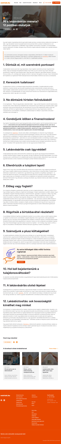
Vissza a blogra (53, 348)
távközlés (21, 293)
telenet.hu (34, 395)
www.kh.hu (45, 56)
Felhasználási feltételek (36, 419)
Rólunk (33, 403)
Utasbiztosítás (19, 402)
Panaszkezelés (34, 423)
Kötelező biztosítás (20, 395)
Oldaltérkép (34, 415)
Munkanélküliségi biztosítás (21, 405)
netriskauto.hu (34, 396)
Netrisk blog (34, 410)
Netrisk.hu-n (27, 324)
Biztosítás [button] (16, 2)
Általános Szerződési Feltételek (38, 424)
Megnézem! (21, 261)
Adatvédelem (34, 414)
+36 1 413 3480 (47, 2)
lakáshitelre (15, 133)
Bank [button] (20, 2)
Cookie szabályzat (35, 417)
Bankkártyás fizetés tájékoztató (38, 421)
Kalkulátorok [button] (35, 2)
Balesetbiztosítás (19, 404)
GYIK (33, 412)
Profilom (56, 2)
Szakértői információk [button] (27, 2)
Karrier (33, 405)
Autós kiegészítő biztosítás (21, 398)
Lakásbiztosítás (19, 400)
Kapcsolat (33, 401)
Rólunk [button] (40, 2)
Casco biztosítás (19, 396)
